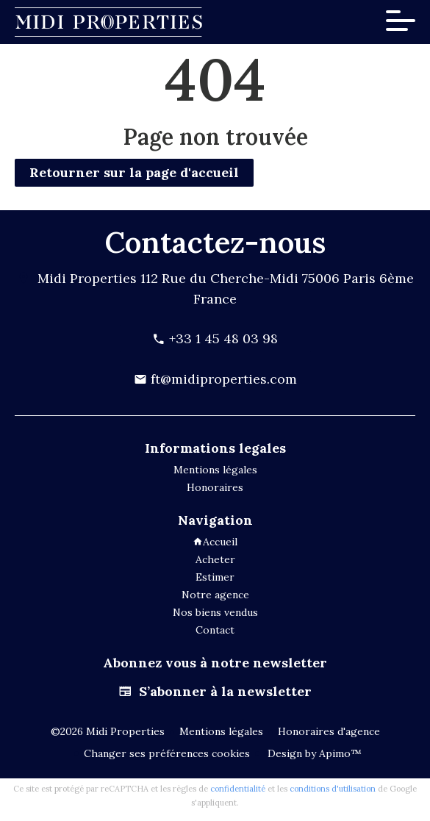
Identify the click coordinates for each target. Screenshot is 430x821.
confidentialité (237, 789)
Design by (313, 753)
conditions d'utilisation (333, 789)
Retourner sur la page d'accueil (134, 172)
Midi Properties (87, 278)
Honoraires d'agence (329, 731)
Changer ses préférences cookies (167, 753)
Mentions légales (221, 731)
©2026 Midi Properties (108, 731)
